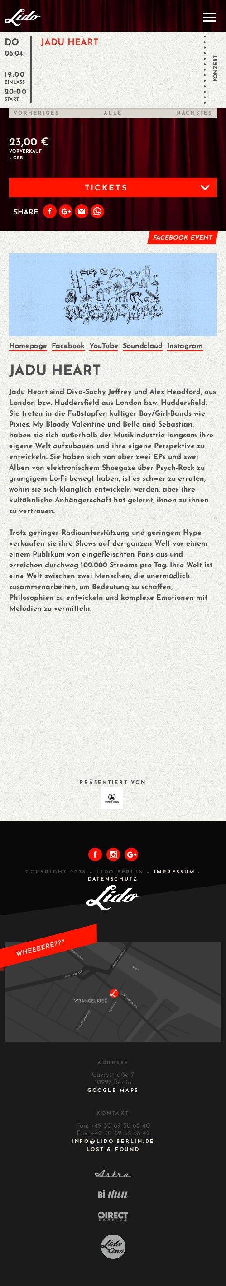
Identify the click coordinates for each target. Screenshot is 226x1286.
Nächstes (194, 113)
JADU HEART (70, 42)
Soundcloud (143, 346)
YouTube (103, 346)
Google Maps (113, 1090)
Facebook (68, 346)
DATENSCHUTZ (113, 879)
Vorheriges (36, 113)
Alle (113, 113)
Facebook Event (182, 238)
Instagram (185, 346)
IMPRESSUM (174, 872)
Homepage (28, 346)
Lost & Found (113, 1149)
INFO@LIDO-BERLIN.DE (113, 1141)
